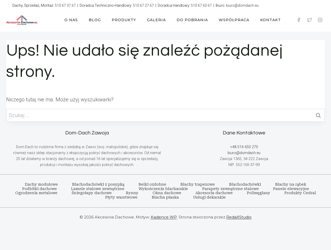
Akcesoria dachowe (214, 193)
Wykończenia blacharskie (163, 189)
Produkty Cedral (300, 193)
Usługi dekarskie (209, 197)
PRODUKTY (124, 20)
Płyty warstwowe (121, 197)
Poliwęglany (258, 193)
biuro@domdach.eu (242, 5)
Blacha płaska (165, 197)
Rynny (132, 193)
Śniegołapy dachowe (92, 193)
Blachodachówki (245, 184)
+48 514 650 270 (244, 147)
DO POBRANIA (192, 20)
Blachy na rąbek (290, 184)
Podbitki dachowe (39, 189)
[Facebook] (298, 20)
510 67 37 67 (65, 5)
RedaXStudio (239, 217)
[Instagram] (320, 20)
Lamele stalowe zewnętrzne (97, 189)
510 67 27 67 (143, 5)
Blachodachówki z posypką (98, 184)
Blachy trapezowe (197, 184)
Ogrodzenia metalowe (36, 193)
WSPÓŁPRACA (234, 20)
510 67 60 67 (201, 5)
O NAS (71, 20)
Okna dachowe (167, 193)
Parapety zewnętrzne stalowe (230, 189)
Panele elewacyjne (291, 189)
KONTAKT (270, 20)
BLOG (95, 20)
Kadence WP (164, 217)
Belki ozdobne (152, 184)
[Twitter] (309, 20)
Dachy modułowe (41, 184)
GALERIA (156, 20)
